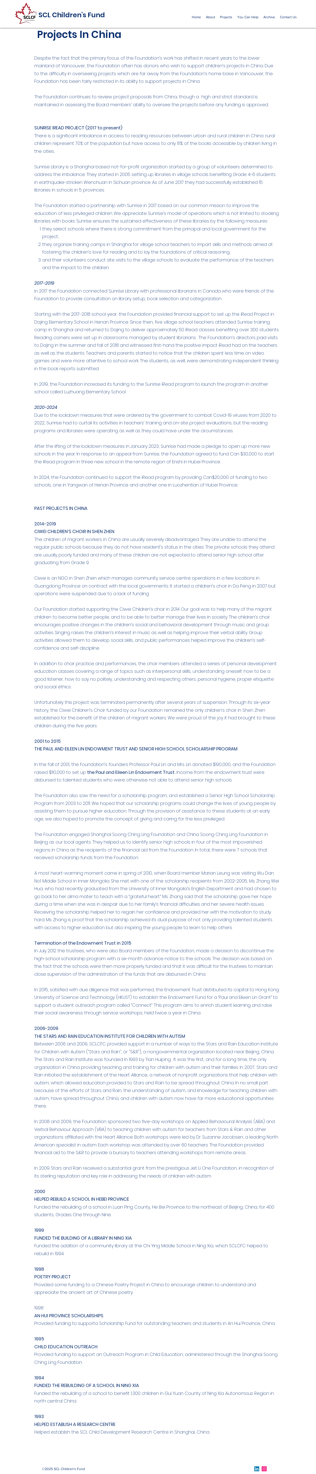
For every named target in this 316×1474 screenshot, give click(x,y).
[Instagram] (264, 1468)
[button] (210, 17)
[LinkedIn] (256, 1468)
